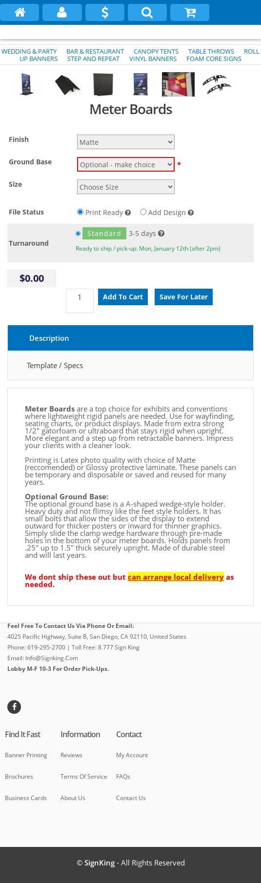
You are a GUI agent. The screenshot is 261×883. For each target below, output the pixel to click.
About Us (72, 798)
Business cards (26, 798)
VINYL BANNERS (153, 58)
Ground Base (30, 161)
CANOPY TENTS (156, 51)
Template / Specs (55, 365)
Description (49, 338)
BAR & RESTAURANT (95, 51)
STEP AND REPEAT (93, 58)
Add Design (167, 212)
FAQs (123, 776)
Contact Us (131, 798)
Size (15, 184)
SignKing (99, 862)
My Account (132, 755)
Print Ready (104, 212)
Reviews (71, 755)
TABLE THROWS (211, 51)
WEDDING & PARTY (29, 51)
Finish (19, 139)
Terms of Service (83, 776)
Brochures (19, 776)
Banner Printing (26, 755)
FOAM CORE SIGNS (213, 58)
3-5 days (116, 233)
